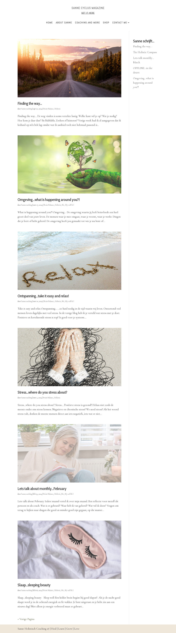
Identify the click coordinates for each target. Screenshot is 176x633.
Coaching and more (87, 23)
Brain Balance (48, 109)
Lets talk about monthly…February (42, 488)
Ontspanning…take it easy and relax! (43, 296)
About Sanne (64, 23)
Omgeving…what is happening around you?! (49, 199)
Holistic (57, 109)
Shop (106, 23)
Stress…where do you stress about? (42, 392)
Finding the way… (30, 103)
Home (49, 23)
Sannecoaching (26, 109)
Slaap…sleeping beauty (34, 585)
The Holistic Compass (145, 52)
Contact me (119, 23)
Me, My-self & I (68, 205)
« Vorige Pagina (26, 619)
